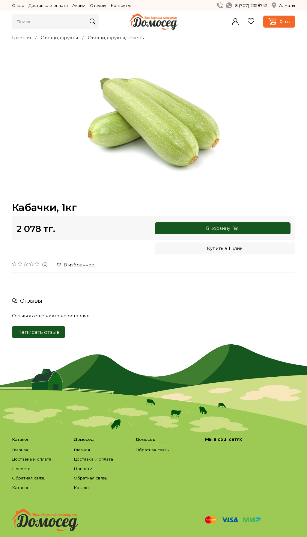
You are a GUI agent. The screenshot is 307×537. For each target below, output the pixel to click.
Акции (78, 5)
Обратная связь (28, 478)
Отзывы (98, 5)
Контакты (121, 5)
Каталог (20, 487)
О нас (18, 5)
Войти (235, 21)
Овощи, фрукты (59, 37)
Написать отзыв (38, 332)
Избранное (251, 21)
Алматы (283, 5)
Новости (21, 468)
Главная (21, 37)
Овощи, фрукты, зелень (116, 37)
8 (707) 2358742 (251, 5)
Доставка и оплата (48, 5)
